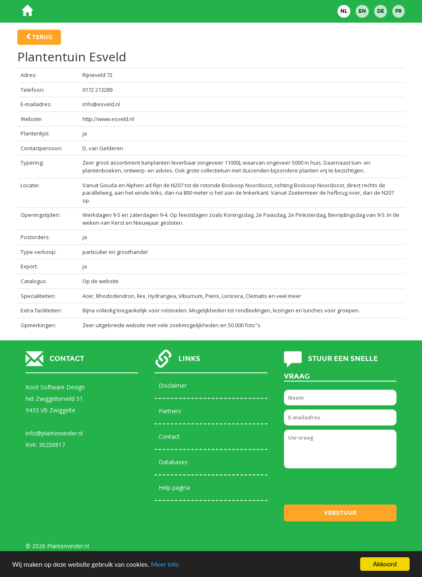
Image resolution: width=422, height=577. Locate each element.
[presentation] (346, 488)
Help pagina (174, 487)
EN (362, 11)
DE (380, 11)
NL (343, 11)
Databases (173, 462)
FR (398, 11)
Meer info (165, 564)
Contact (169, 436)
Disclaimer (173, 385)
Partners (170, 411)
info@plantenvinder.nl (54, 433)
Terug (42, 37)
